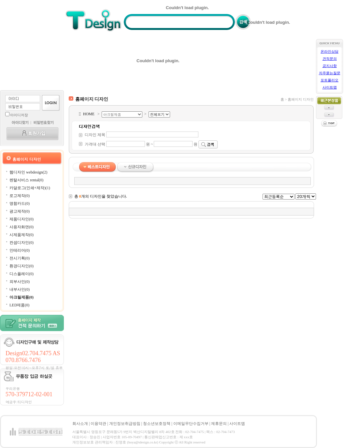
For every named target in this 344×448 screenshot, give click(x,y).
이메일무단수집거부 (190, 423)
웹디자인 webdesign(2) (28, 172)
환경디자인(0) (21, 266)
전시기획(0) (19, 258)
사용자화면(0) (21, 227)
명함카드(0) (19, 203)
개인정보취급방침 (124, 423)
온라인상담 (329, 51)
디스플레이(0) (21, 274)
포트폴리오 (329, 80)
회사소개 (80, 423)
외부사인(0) (19, 281)
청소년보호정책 (156, 423)
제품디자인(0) (21, 219)
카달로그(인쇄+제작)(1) (29, 188)
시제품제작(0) (21, 234)
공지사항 (329, 66)
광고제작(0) (19, 211)
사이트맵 (329, 87)
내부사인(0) (19, 289)
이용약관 (98, 423)
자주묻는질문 (329, 73)
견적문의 (329, 59)
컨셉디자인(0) (21, 242)
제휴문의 (219, 423)
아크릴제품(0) (21, 297)
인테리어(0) (19, 250)
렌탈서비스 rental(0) (26, 180)
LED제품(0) (19, 305)
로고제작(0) (19, 195)
